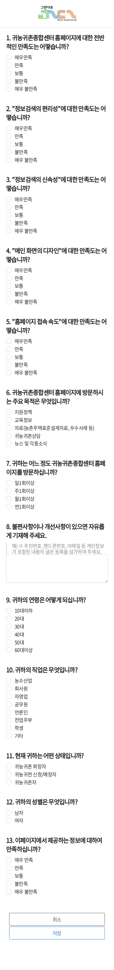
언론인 (21, 712)
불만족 (21, 81)
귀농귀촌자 (25, 782)
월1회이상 (24, 499)
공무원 (21, 704)
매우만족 (23, 57)
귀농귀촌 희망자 (30, 766)
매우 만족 (24, 860)
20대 (19, 618)
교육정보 (23, 420)
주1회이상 (24, 491)
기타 (19, 736)
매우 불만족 (26, 89)
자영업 (21, 696)
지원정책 (23, 412)
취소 (57, 919)
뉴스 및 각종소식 (31, 443)
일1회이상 (24, 483)
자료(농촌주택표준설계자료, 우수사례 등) (54, 428)
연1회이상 (24, 506)
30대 (19, 626)
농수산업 (23, 680)
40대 (19, 634)
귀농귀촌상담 (28, 436)
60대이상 (24, 650)
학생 (19, 728)
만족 (19, 65)
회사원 (21, 688)
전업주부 (23, 720)
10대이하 (24, 610)
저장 (57, 933)
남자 (19, 813)
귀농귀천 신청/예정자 (35, 774)
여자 (19, 820)
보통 (19, 73)
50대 (19, 642)
